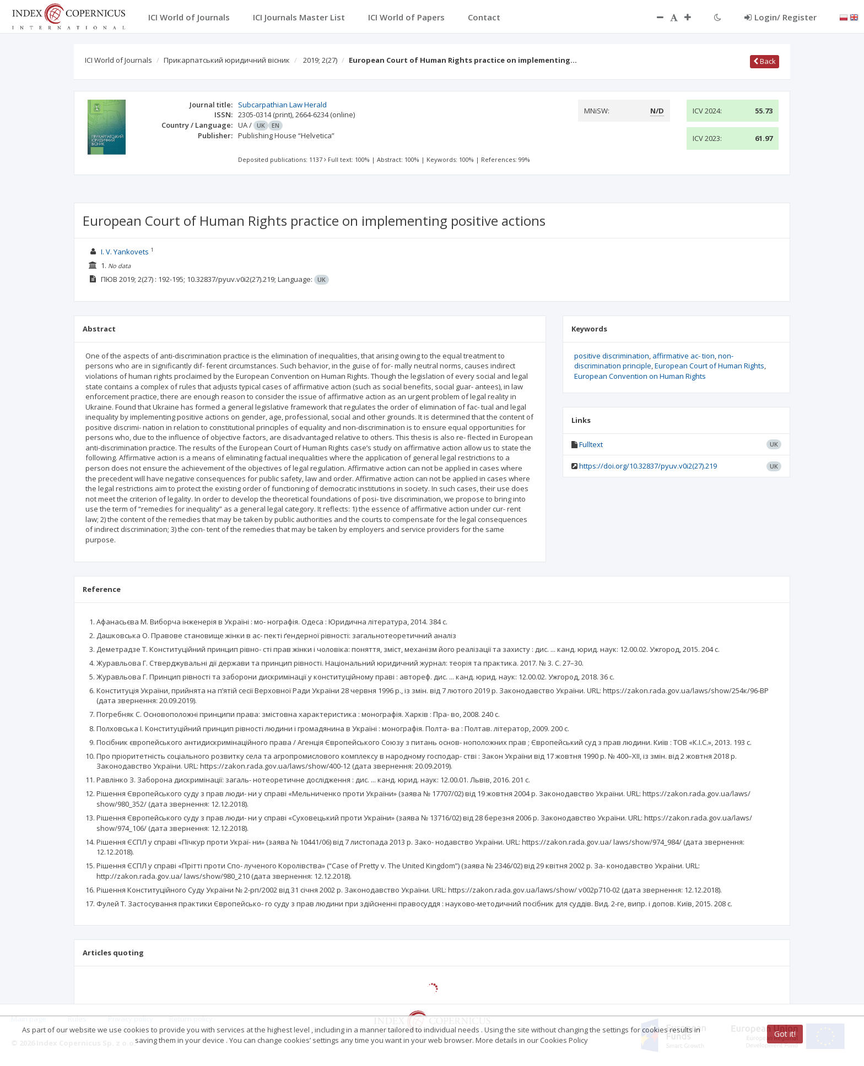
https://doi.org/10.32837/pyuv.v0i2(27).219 (648, 466)
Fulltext (591, 444)
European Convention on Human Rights (640, 376)
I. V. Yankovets (125, 252)
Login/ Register (780, 17)
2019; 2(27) (320, 60)
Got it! (785, 1034)
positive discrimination (611, 356)
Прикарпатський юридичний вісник (227, 60)
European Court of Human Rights (709, 366)
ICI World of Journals (118, 60)
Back (764, 61)
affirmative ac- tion (683, 356)
